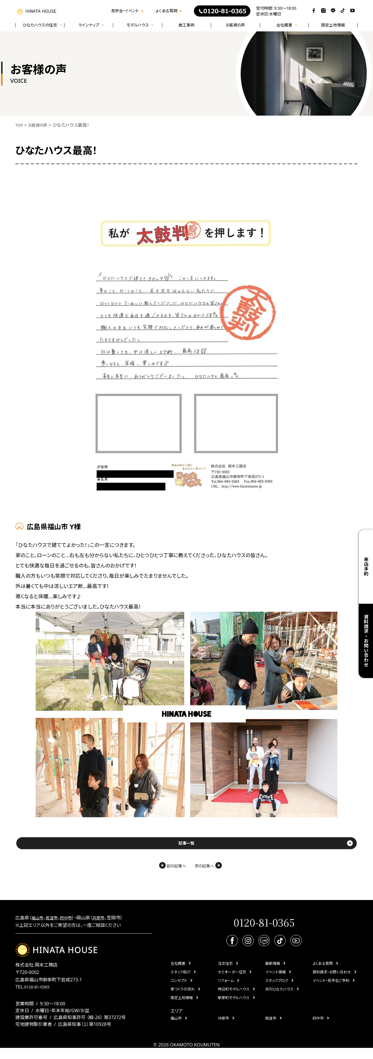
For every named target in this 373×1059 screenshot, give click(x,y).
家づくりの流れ (183, 995)
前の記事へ (143, 869)
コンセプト (179, 987)
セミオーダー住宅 (232, 978)
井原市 (104, 922)
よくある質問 (166, 11)
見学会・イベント (125, 11)
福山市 (38, 922)
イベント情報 (275, 978)
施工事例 (186, 25)
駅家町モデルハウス (234, 1004)
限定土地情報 (333, 25)
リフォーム (226, 987)
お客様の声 (235, 25)
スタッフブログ (276, 987)
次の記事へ (231, 869)
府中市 (70, 922)
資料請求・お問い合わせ (366, 640)
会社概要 (178, 970)
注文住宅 (225, 970)
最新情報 (272, 970)
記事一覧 (186, 845)
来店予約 (366, 566)
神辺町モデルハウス (234, 995)
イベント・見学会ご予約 (331, 987)
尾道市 (54, 922)
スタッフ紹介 (180, 978)
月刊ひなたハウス (279, 995)
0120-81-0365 (38, 998)
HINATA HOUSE (59, 956)
